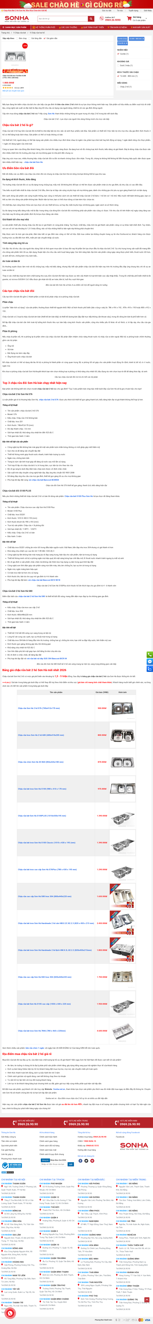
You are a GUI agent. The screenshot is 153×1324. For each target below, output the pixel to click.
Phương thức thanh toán (11, 1159)
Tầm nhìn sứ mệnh (9, 1141)
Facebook (120, 1137)
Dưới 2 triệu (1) (125, 65)
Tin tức (120, 10)
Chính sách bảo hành (48, 1137)
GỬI (70, 1164)
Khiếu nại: (88, 1145)
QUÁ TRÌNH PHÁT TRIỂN (92, 27)
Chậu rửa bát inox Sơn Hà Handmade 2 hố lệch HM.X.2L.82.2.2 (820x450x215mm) (55, 950)
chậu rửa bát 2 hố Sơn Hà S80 (31, 596)
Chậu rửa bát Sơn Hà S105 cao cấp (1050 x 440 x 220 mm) (44, 1004)
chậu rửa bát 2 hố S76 (49, 400)
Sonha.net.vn (59, 1089)
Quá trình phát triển (9, 1145)
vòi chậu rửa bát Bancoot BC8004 (44, 480)
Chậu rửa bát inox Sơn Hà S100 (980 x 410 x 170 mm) (42, 789)
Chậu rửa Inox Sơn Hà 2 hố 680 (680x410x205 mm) (41, 735)
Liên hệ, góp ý (7, 1154)
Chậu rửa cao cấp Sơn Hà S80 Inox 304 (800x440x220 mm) (44, 896)
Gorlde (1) (123, 53)
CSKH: (87, 1141)
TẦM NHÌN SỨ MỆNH (117, 27)
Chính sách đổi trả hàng (49, 1145)
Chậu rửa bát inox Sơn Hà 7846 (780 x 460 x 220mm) (42, 1031)
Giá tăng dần (35, 38)
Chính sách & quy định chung (52, 1154)
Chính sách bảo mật (48, 1150)
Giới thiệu (148, 10)
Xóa (125, 39)
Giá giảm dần (50, 38)
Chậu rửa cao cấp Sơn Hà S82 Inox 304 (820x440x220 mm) (44, 977)
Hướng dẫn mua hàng (87, 1150)
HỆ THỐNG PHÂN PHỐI (45, 27)
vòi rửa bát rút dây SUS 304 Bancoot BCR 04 (47, 658)
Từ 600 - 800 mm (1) (127, 76)
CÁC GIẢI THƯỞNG (68, 27)
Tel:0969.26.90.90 (8, 1193)
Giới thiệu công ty (8, 1137)
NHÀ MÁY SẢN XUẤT (140, 27)
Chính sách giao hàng (49, 1141)
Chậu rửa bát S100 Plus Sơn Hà (79, 496)
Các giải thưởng (7, 1150)
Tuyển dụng (133, 10)
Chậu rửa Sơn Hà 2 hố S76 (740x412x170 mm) (39, 708)
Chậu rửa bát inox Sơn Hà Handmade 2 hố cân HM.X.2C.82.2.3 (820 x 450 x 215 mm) (56, 923)
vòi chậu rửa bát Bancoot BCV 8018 (44, 580)
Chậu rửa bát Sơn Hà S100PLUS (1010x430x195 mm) (42, 816)
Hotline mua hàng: (92, 1137)
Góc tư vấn (106, 10)
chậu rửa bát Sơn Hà (33, 162)
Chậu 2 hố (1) (124, 86)
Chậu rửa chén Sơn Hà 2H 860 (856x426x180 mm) (40, 762)
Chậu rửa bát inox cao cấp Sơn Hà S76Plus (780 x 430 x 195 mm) (47, 869)
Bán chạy (21, 38)
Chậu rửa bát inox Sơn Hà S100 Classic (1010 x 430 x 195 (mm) (46, 843)
